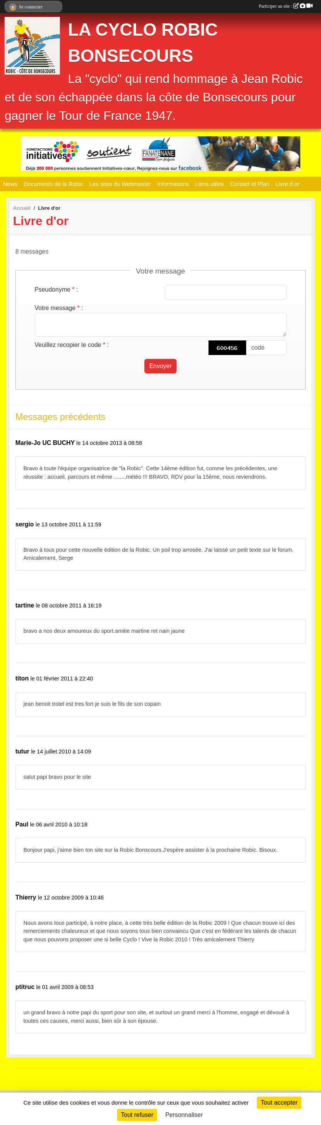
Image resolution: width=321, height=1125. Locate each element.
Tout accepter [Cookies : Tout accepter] (279, 1102)
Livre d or (287, 184)
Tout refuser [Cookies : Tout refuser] (137, 1115)
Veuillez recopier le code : (72, 345)
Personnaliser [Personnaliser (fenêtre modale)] (184, 1115)
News (10, 184)
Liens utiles (209, 184)
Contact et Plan (250, 184)
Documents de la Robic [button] (53, 184)
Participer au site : (286, 6)
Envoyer (160, 366)
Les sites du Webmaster (120, 184)
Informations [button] (173, 184)
